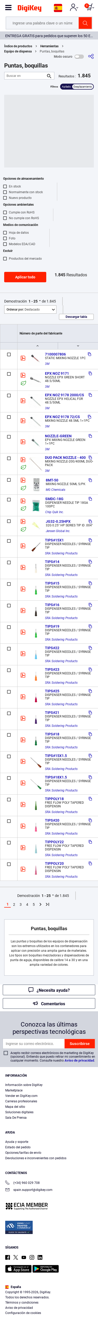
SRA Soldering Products (61, 553)
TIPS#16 (52, 605)
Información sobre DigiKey (24, 1085)
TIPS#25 (52, 691)
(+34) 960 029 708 (22, 1183)
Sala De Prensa (16, 1117)
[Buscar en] (25, 75)
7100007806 (55, 354)
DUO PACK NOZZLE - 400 (65, 457)
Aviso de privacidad (79, 1060)
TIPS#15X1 (54, 540)
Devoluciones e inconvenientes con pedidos (35, 1158)
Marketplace (13, 1090)
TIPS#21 (52, 712)
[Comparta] (91, 56)
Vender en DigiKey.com (21, 1096)
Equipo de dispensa (18, 51)
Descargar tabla (76, 317)
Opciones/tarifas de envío (23, 1153)
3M (47, 364)
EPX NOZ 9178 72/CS (62, 417)
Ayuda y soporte (16, 1142)
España (13, 1287)
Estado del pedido (18, 1147)
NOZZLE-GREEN (58, 436)
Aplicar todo (25, 277)
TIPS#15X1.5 (56, 756)
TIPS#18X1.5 (56, 777)
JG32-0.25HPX (58, 521)
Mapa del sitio (15, 1107)
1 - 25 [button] (33, 301)
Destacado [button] (23, 309)
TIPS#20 (52, 820)
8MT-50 (52, 480)
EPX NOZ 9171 (57, 373)
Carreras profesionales (21, 1101)
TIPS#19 (52, 626)
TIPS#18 (52, 734)
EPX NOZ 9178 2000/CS (64, 395)
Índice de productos (18, 46)
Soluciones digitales (19, 1112)
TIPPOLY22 (54, 842)
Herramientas (49, 46)
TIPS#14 (52, 562)
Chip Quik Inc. (54, 512)
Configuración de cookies (23, 1313)
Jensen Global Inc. (58, 531)
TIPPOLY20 (54, 863)
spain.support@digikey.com (29, 1190)
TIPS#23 (52, 669)
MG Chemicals (55, 490)
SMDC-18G (54, 499)
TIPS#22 (52, 648)
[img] (29, 9)
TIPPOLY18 (54, 799)
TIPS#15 (52, 583)
